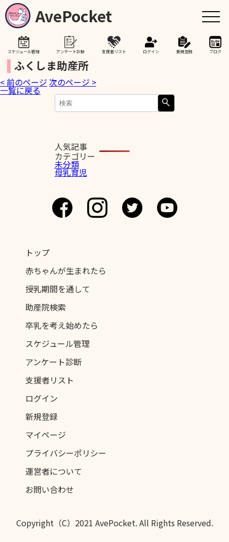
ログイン (151, 51)
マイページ (45, 435)
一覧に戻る (20, 90)
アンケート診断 (70, 51)
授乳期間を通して (57, 289)
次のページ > (72, 82)
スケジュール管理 (24, 51)
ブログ (215, 51)
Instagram (97, 208)
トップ (37, 252)
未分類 (67, 164)
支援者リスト (114, 51)
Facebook (62, 208)
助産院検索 (45, 307)
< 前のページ (23, 82)
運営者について (53, 471)
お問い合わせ (49, 489)
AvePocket (73, 14)
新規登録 (184, 51)
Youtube (167, 208)
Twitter (132, 208)
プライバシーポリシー (65, 453)
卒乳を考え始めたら (61, 325)
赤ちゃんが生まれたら (65, 270)
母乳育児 (71, 172)
